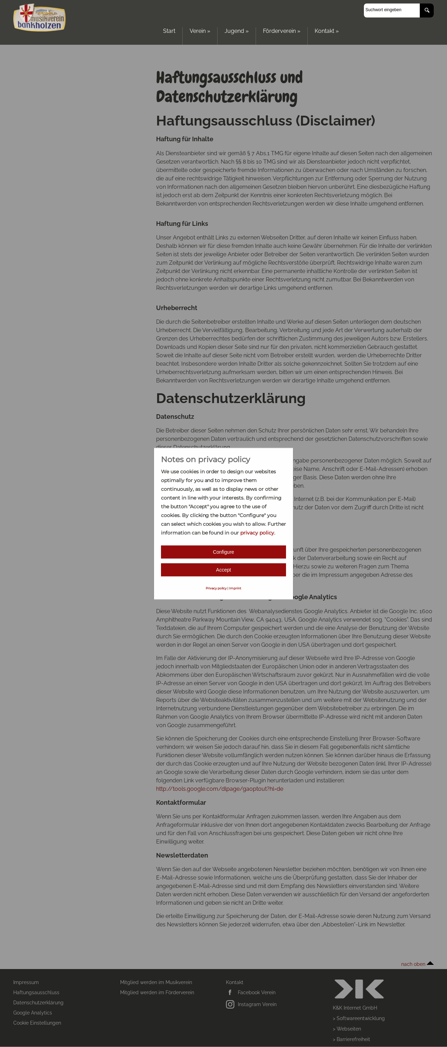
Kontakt (327, 31)
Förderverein (281, 31)
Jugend (237, 31)
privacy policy (257, 532)
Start (169, 31)
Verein (200, 31)
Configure (223, 551)
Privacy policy (216, 588)
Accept (223, 569)
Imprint (235, 588)
